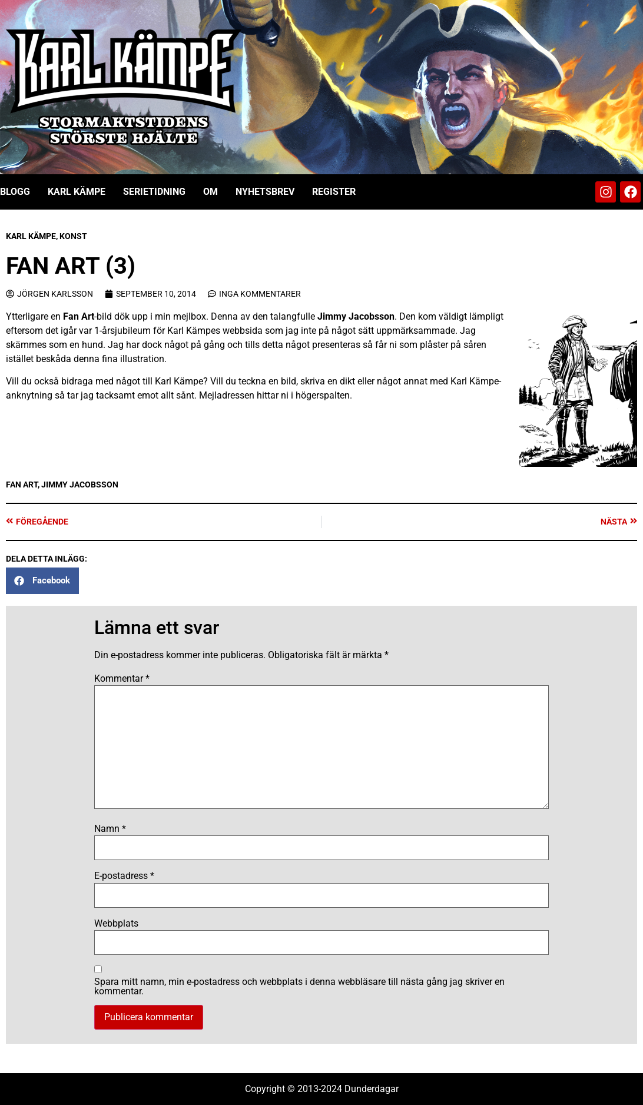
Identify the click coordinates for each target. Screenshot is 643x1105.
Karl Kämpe (76, 191)
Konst (73, 236)
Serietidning (154, 191)
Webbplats (116, 923)
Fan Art (78, 316)
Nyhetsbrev (265, 191)
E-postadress (124, 876)
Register (334, 191)
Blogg (15, 191)
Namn (110, 829)
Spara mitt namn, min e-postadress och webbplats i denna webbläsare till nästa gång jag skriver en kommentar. (299, 986)
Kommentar (122, 678)
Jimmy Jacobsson (356, 316)
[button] (42, 581)
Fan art (22, 484)
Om (210, 191)
